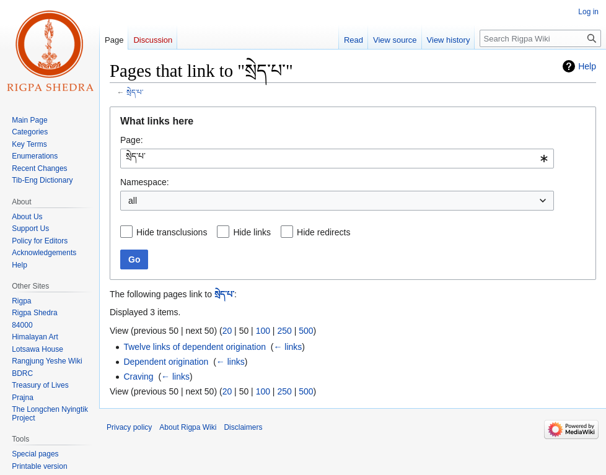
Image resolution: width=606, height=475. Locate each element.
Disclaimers (243, 427)
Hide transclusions (171, 232)
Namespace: (144, 182)
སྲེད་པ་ (134, 92)
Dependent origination (165, 362)
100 (263, 331)
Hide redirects (323, 232)
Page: (131, 140)
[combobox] (337, 158)
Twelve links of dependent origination (194, 347)
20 (227, 331)
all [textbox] (132, 201)
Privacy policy (129, 427)
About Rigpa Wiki (187, 427)
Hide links (252, 232)
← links (287, 347)
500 (306, 331)
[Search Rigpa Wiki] (540, 38)
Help (587, 66)
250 (284, 331)
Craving (138, 376)
